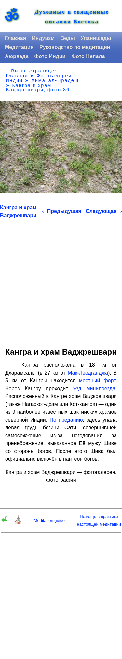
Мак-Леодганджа (88, 373)
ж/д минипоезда (94, 388)
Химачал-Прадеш (55, 80)
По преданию (66, 420)
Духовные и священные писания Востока (71, 16)
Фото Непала (88, 56)
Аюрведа (17, 56)
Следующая (104, 211)
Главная (15, 38)
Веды (68, 38)
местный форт (97, 380)
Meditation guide (49, 520)
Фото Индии (50, 56)
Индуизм (43, 38)
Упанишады (96, 38)
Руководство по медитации (74, 47)
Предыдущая (61, 211)
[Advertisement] (61, 280)
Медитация (19, 47)
